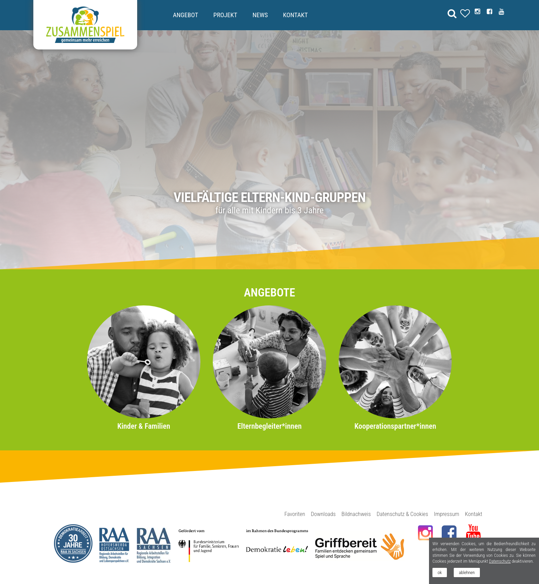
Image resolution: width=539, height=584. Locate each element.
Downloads (323, 513)
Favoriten (294, 513)
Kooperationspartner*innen (395, 426)
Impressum (446, 513)
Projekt (225, 15)
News (260, 15)
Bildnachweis (356, 513)
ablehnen (467, 572)
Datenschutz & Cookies (402, 513)
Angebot (185, 15)
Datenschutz (499, 561)
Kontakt (295, 15)
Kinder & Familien (143, 426)
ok (440, 572)
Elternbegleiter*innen (269, 426)
